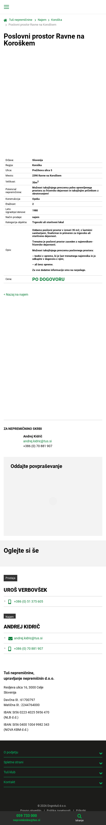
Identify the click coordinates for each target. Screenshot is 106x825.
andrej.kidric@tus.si (37, 441)
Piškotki (81, 810)
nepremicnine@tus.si (26, 820)
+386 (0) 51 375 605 (28, 601)
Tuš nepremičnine (20, 19)
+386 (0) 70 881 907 (28, 648)
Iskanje (79, 820)
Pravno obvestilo (30, 810)
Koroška (56, 19)
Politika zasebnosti (59, 810)
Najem (42, 19)
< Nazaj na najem (16, 294)
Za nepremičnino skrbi (23, 429)
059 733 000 (26, 815)
